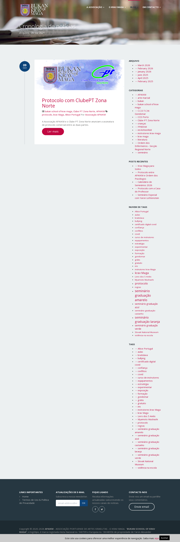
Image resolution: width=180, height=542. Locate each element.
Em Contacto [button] (152, 7)
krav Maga (58, 114)
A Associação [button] (95, 7)
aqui (157, 538)
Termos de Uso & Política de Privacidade (34, 501)
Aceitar (164, 537)
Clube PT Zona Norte (84, 111)
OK (83, 503)
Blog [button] (134, 7)
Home (25, 496)
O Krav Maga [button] (117, 7)
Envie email (141, 507)
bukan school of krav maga (58, 111)
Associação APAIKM (95, 114)
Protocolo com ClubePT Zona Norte (74, 103)
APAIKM (100, 111)
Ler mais (53, 131)
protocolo (47, 114)
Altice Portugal (72, 114)
